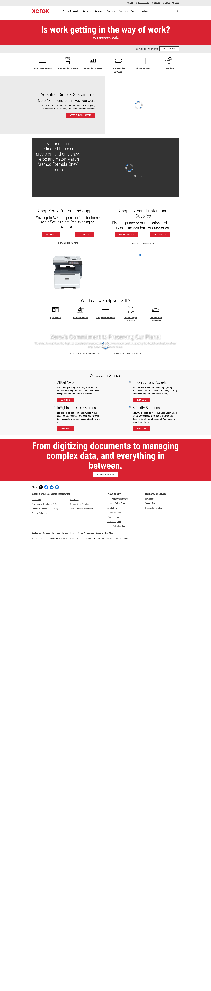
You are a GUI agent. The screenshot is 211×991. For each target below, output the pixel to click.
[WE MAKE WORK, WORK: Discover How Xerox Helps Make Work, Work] (105, 474)
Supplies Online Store (116, 503)
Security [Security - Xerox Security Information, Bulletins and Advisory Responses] (99, 533)
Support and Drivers (105, 317)
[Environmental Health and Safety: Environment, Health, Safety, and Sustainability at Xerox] (126, 354)
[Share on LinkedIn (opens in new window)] (51, 487)
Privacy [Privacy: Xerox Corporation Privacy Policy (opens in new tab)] (65, 533)
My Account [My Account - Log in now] (55, 317)
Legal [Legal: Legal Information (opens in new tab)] (72, 533)
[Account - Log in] (155, 3)
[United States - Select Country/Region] (142, 3)
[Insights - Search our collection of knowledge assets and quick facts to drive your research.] (145, 11)
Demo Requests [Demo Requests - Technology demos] (80, 317)
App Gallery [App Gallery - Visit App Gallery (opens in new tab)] (112, 508)
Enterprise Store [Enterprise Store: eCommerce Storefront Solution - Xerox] (114, 512)
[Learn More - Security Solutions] (141, 428)
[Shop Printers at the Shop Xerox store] (169, 48)
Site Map (109, 533)
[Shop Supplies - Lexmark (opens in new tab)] (160, 234)
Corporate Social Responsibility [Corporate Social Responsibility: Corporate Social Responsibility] (45, 509)
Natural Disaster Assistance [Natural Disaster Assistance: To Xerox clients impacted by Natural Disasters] (81, 509)
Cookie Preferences (85, 533)
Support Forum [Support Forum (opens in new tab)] (151, 503)
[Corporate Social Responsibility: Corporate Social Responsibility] (84, 354)
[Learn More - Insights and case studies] (65, 428)
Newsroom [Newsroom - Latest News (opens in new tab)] (74, 499)
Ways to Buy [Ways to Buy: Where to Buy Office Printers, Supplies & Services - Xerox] (114, 494)
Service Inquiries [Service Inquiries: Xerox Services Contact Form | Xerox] (114, 521)
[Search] (177, 11)
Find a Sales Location (116, 526)
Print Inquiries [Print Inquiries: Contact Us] (113, 517)
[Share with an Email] (57, 487)
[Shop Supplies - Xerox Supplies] (84, 234)
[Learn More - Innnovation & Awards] (141, 400)
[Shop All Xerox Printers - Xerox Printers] (68, 243)
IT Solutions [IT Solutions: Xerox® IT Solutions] (168, 68)
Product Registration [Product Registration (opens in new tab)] (153, 508)
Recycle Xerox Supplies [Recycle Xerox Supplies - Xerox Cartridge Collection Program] (79, 504)
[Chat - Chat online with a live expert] (130, 3)
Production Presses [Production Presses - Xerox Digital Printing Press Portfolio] (93, 68)
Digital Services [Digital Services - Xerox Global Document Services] (143, 68)
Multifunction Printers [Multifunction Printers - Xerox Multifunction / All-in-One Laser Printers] (68, 68)
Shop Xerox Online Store (117, 499)
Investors (56, 533)
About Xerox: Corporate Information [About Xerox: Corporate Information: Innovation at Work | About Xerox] (51, 494)
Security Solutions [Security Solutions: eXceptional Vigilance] (39, 513)
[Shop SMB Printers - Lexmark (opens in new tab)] (126, 234)
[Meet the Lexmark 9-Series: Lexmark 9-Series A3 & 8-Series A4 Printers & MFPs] (105, 105)
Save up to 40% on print (147, 49)
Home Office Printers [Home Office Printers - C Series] (42, 68)
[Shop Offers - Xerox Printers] (51, 234)
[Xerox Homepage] (41, 11)
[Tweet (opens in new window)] (40, 487)
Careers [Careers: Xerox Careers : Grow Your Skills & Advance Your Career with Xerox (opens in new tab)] (46, 533)
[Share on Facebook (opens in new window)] (46, 487)
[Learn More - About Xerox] (65, 400)
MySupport (149, 499)
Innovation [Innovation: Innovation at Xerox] (36, 499)
